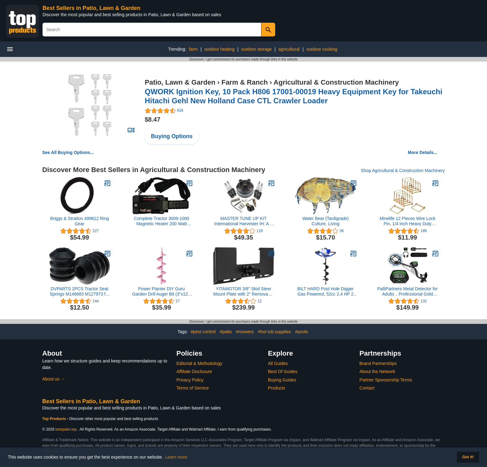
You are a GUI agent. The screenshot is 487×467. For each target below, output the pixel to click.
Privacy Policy (189, 379)
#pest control (203, 331)
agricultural (288, 49)
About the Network (377, 371)
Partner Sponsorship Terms (385, 379)
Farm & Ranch (244, 82)
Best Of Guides (283, 371)
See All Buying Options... (68, 152)
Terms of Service (192, 387)
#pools (301, 331)
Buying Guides (282, 379)
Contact (366, 387)
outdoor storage (256, 49)
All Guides (278, 363)
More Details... (422, 152)
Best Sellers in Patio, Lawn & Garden (91, 8)
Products (276, 387)
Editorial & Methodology (199, 363)
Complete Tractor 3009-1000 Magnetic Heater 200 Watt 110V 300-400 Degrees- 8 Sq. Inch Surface (161, 221)
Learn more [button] (176, 457)
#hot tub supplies (274, 331)
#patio (226, 331)
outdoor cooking (321, 49)
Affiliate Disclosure (194, 371)
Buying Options (172, 136)
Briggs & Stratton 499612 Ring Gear (79, 221)
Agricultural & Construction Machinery (336, 82)
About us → (53, 378)
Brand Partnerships (378, 363)
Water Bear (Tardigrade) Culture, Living (325, 221)
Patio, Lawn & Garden (180, 82)
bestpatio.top (66, 429)
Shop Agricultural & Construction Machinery (403, 170)
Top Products (54, 419)
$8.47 (152, 119)
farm (193, 49)
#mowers (245, 331)
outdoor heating (219, 49)
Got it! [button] (468, 457)
